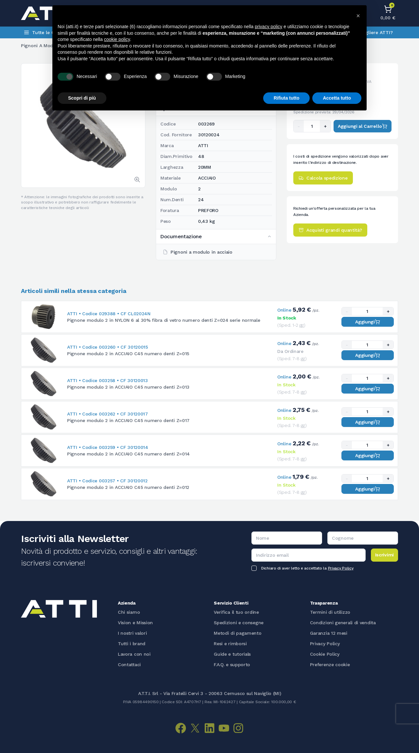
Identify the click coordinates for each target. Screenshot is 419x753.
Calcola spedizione (323, 178)
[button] (358, 15)
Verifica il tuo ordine (236, 612)
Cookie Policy (324, 654)
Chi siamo (129, 612)
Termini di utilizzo (330, 612)
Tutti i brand (131, 643)
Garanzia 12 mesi (328, 633)
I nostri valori (132, 633)
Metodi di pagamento (237, 633)
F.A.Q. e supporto (232, 664)
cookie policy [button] (117, 39)
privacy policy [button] (268, 26)
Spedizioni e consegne (239, 622)
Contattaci (129, 664)
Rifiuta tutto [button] (287, 98)
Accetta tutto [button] (337, 98)
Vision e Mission (135, 622)
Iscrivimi (384, 554)
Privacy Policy (341, 568)
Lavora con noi (134, 654)
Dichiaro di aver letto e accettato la (307, 568)
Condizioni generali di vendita (343, 622)
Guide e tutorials (232, 654)
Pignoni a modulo (40, 45)
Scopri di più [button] (82, 98)
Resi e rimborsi (230, 643)
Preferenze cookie (330, 664)
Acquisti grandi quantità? (330, 230)
